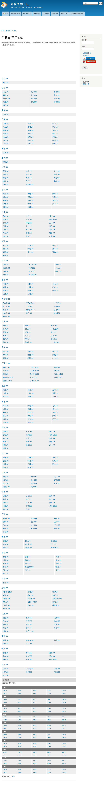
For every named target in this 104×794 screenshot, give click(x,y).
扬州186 (6, 102)
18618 (49, 702)
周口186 (27, 335)
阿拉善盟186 (58, 377)
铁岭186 (29, 174)
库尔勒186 (6, 608)
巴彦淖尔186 (58, 374)
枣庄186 (55, 419)
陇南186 (6, 628)
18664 (64, 743)
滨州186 (55, 416)
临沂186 (6, 416)
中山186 (6, 137)
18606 (19, 693)
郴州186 (52, 499)
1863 (4, 714)
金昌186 (6, 631)
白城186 (55, 355)
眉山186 (29, 226)
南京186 (6, 92)
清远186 (6, 140)
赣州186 (34, 483)
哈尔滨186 (6, 303)
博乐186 (6, 602)
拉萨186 (6, 669)
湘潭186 (52, 496)
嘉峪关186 (30, 631)
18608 (49, 693)
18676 (19, 755)
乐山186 (52, 216)
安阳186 (54, 325)
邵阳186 (6, 506)
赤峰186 (6, 374)
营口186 (57, 171)
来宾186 (34, 528)
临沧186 (6, 570)
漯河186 (6, 342)
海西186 (29, 659)
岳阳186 (6, 496)
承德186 (32, 268)
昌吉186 (31, 605)
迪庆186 (58, 570)
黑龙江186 (6, 299)
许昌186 (27, 329)
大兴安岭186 (30, 310)
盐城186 (57, 95)
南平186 (6, 396)
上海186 (5, 110)
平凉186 (6, 621)
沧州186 (32, 271)
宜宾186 (52, 229)
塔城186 (31, 592)
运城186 (31, 294)
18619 (64, 702)
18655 (5, 737)
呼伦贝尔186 (7, 381)
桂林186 (6, 522)
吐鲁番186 (56, 605)
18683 (49, 761)
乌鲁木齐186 (7, 592)
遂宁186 (52, 226)
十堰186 (6, 204)
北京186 (5, 78)
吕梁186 (6, 294)
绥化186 (57, 306)
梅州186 (31, 130)
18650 (5, 734)
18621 (19, 708)
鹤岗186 (57, 313)
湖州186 (55, 457)
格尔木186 (53, 659)
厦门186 (55, 390)
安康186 (6, 252)
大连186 (6, 174)
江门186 (31, 127)
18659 (64, 737)
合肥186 (29, 431)
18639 (64, 720)
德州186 (31, 409)
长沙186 (29, 496)
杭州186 (31, 457)
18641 (19, 726)
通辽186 (57, 371)
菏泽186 (6, 406)
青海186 (5, 649)
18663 (49, 743)
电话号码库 (26, 13)
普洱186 (6, 567)
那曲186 (57, 672)
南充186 (29, 223)
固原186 (6, 643)
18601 (19, 690)
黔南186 (6, 544)
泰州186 (57, 102)
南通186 (57, 98)
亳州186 (6, 448)
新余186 (57, 483)
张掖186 (6, 624)
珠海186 (6, 134)
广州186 (6, 124)
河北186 (5, 260)
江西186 (5, 473)
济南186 (31, 406)
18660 (5, 743)
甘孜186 (6, 236)
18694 (64, 769)
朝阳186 (57, 181)
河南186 (5, 321)
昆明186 (27, 557)
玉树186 (6, 659)
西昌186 (29, 233)
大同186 (6, 284)
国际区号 (64, 13)
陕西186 (5, 241)
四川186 (5, 212)
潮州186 (55, 144)
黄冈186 (55, 194)
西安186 (6, 245)
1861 (4, 696)
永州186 (29, 509)
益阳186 (29, 502)
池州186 (52, 445)
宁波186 (31, 461)
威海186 (31, 419)
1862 (4, 705)
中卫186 (29, 643)
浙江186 (5, 453)
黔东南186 (28, 544)
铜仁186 (54, 544)
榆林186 (6, 249)
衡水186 (58, 271)
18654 (64, 734)
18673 (49, 752)
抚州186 (34, 480)
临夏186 (6, 618)
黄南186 (6, 656)
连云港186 (6, 98)
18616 (19, 702)
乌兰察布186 (34, 371)
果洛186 (52, 656)
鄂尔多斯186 (34, 374)
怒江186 (27, 570)
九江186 (57, 477)
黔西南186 (54, 547)
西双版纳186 (29, 567)
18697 (34, 772)
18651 (19, 734)
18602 (34, 690)
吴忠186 (57, 640)
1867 (4, 749)
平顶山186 (54, 329)
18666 (19, 746)
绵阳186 (6, 219)
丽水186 (55, 464)
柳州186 (57, 518)
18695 (5, 772)
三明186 (6, 393)
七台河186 (6, 313)
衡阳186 (29, 499)
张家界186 (53, 506)
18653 (49, 734)
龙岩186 (55, 396)
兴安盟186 (33, 377)
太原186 (31, 284)
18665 (5, 746)
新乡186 (6, 329)
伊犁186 (55, 595)
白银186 (57, 628)
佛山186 (6, 127)
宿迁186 (6, 105)
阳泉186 (55, 287)
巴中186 (29, 229)
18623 (49, 708)
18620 (5, 708)
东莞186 (31, 124)
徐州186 (34, 92)
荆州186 (55, 197)
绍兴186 (55, 461)
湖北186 (5, 190)
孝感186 (31, 204)
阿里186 (6, 675)
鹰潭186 (34, 477)
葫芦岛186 (30, 184)
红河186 (6, 560)
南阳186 (27, 332)
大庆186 (29, 306)
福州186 (31, 396)
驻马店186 (28, 342)
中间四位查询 (15, 13)
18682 (34, 761)
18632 (34, 717)
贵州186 (5, 537)
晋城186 (31, 290)
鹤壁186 (27, 339)
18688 (49, 764)
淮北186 (52, 441)
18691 (19, 769)
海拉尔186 (6, 367)
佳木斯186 (6, 306)
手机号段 (46, 13)
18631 (19, 717)
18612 (34, 699)
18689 (64, 764)
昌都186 (29, 672)
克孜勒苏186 (57, 598)
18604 (64, 690)
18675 (5, 755)
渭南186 (31, 249)
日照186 (6, 422)
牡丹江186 (57, 303)
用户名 (84, 40)
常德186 (6, 502)
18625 (5, 711)
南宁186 (34, 518)
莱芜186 (31, 422)
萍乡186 (34, 487)
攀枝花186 (53, 219)
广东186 (5, 119)
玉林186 (57, 522)
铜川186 (6, 255)
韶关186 (55, 127)
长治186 (55, 284)
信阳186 (6, 332)
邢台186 (6, 275)
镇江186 (34, 98)
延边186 (55, 351)
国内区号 (55, 13)
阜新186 (6, 181)
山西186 (5, 280)
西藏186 (5, 665)
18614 (64, 699)
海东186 (52, 653)
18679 (64, 755)
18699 (64, 772)
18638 (49, 720)
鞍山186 (57, 174)
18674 (64, 752)
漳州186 (55, 393)
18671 (19, 752)
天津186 (5, 149)
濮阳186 (54, 339)
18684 (64, 761)
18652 (34, 734)
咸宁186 (55, 200)
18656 (19, 737)
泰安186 (55, 412)
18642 (34, 726)
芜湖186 (6, 435)
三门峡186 (54, 342)
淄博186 (6, 409)
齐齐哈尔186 (30, 303)
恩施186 (6, 197)
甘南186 (29, 628)
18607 (34, 693)
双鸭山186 (6, 316)
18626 (19, 711)
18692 (34, 769)
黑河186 (6, 310)
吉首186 (29, 506)
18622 (34, 708)
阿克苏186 (31, 598)
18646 (19, 728)
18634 (64, 717)
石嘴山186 (30, 640)
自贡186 (6, 223)
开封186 (54, 332)
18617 (34, 702)
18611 (19, 699)
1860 (4, 687)
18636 (19, 720)
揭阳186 (55, 140)
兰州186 (29, 618)
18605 (5, 693)
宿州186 (29, 438)
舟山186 (31, 467)
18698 (49, 772)
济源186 (54, 335)
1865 (4, 731)
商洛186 (55, 249)
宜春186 (57, 480)
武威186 (57, 621)
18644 (64, 726)
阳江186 (31, 137)
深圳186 (55, 124)
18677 (34, 755)
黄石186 (31, 200)
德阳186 (29, 219)
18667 (34, 746)
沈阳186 (6, 171)
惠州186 (6, 130)
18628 (49, 711)
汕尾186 (31, 140)
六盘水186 (28, 547)
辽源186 (6, 358)
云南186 (5, 553)
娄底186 (52, 502)
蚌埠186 (52, 431)
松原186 (31, 358)
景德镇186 (6, 487)
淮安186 (34, 102)
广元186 (52, 236)
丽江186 (6, 573)
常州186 (34, 95)
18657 (34, 737)
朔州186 (6, 287)
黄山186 (6, 441)
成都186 (6, 216)
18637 (34, 720)
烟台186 (55, 409)
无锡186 (6, 95)
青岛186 (55, 406)
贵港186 (6, 532)
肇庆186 (31, 134)
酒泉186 (29, 624)
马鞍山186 (53, 435)
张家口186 (6, 268)
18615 (5, 702)
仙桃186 (6, 207)
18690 (5, 769)
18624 (64, 708)
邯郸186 (6, 265)
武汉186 (6, 194)
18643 (49, 726)
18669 (64, 746)
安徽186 (5, 427)
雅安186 (52, 233)
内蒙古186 (6, 363)
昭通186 (6, 557)
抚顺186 (6, 178)
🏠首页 (5, 13)
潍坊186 (6, 412)
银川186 (6, 640)
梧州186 (34, 522)
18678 (49, 755)
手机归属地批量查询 (76, 13)
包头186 (57, 367)
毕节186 (6, 547)
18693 (49, 769)
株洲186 (6, 499)
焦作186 (6, 339)
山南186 (57, 669)
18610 (5, 699)
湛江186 (55, 134)
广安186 (6, 229)
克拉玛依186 (32, 602)
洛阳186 (6, 335)
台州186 (6, 464)
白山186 (55, 358)
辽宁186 (5, 167)
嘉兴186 (6, 461)
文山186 (6, 563)
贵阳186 (6, 541)
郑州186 (27, 325)
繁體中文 (86, 84)
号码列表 (37, 13)
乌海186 (6, 371)
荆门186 (55, 204)
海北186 (6, 653)
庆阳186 (29, 621)
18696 (19, 772)
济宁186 (31, 412)
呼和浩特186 (34, 367)
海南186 (5, 579)
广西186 (5, 514)
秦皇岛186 (33, 275)
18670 (5, 752)
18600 (5, 690)
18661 (19, 743)
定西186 (57, 618)
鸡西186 (29, 313)
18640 (5, 726)
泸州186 (6, 226)
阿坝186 (29, 236)
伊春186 (57, 310)
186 (13, 776)
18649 (64, 728)
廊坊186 (6, 271)
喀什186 (31, 595)
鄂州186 (31, 207)
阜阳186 (52, 438)
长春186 (6, 351)
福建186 (5, 386)
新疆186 (5, 588)
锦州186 (29, 171)
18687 (34, 764)
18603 (49, 690)
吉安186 (6, 483)
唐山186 (58, 268)
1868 (4, 758)
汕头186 (55, 130)
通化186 (31, 355)
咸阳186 (31, 245)
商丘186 (6, 325)
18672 (34, 752)
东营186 (6, 419)
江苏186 (5, 88)
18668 (49, 746)
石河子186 (6, 605)
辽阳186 (29, 181)
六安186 (29, 441)
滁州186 (6, 431)
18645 (5, 728)
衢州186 (6, 457)
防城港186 (6, 518)
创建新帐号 (87, 53)
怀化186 (6, 509)
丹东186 (57, 178)
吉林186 (5, 347)
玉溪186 (27, 563)
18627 (34, 711)
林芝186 (6, 672)
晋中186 (6, 290)
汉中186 (31, 252)
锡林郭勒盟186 (8, 377)
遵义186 (27, 541)
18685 (5, 764)
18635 (5, 720)
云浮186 (6, 144)
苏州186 (57, 92)
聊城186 (31, 416)
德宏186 (58, 567)
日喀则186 (30, 669)
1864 (4, 723)
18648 (49, 728)
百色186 (6, 525)
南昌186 (6, 477)
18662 (34, 743)
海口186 (6, 583)
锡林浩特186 (34, 381)
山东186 (5, 402)
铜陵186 (6, 445)
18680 (5, 761)
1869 (4, 766)
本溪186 (29, 178)
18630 (5, 717)
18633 (49, 717)
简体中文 (86, 82)
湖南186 (5, 492)
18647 (34, 728)
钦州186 (34, 525)
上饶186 (6, 480)
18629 (64, 711)
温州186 (31, 464)
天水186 (57, 624)
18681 (19, 761)
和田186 (6, 595)
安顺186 (54, 541)
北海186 (6, 528)
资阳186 (29, 216)
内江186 (6, 233)
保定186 (58, 265)
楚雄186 (58, 563)
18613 (49, 699)
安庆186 (6, 438)
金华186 (6, 467)
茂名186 (31, 144)
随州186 (6, 200)
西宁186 (29, 653)
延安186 (55, 245)
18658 (49, 737)
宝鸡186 (55, 252)
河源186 (55, 137)
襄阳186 (31, 194)
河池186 (57, 525)
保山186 (58, 560)
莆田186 (31, 390)
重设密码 (86, 55)
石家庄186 (33, 265)
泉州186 (6, 390)
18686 (19, 764)
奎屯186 (55, 602)
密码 (84, 46)
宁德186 (31, 393)
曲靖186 (27, 560)
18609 (64, 693)
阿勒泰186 (6, 598)
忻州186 (31, 287)
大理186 (58, 557)
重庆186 (5, 158)
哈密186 (55, 592)
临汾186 (55, 290)
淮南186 (29, 435)
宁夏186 (5, 636)
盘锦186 (6, 184)
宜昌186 (31, 197)
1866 (4, 740)
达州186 (52, 223)
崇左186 (57, 528)
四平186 (6, 355)
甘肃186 (5, 614)
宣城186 (29, 445)
